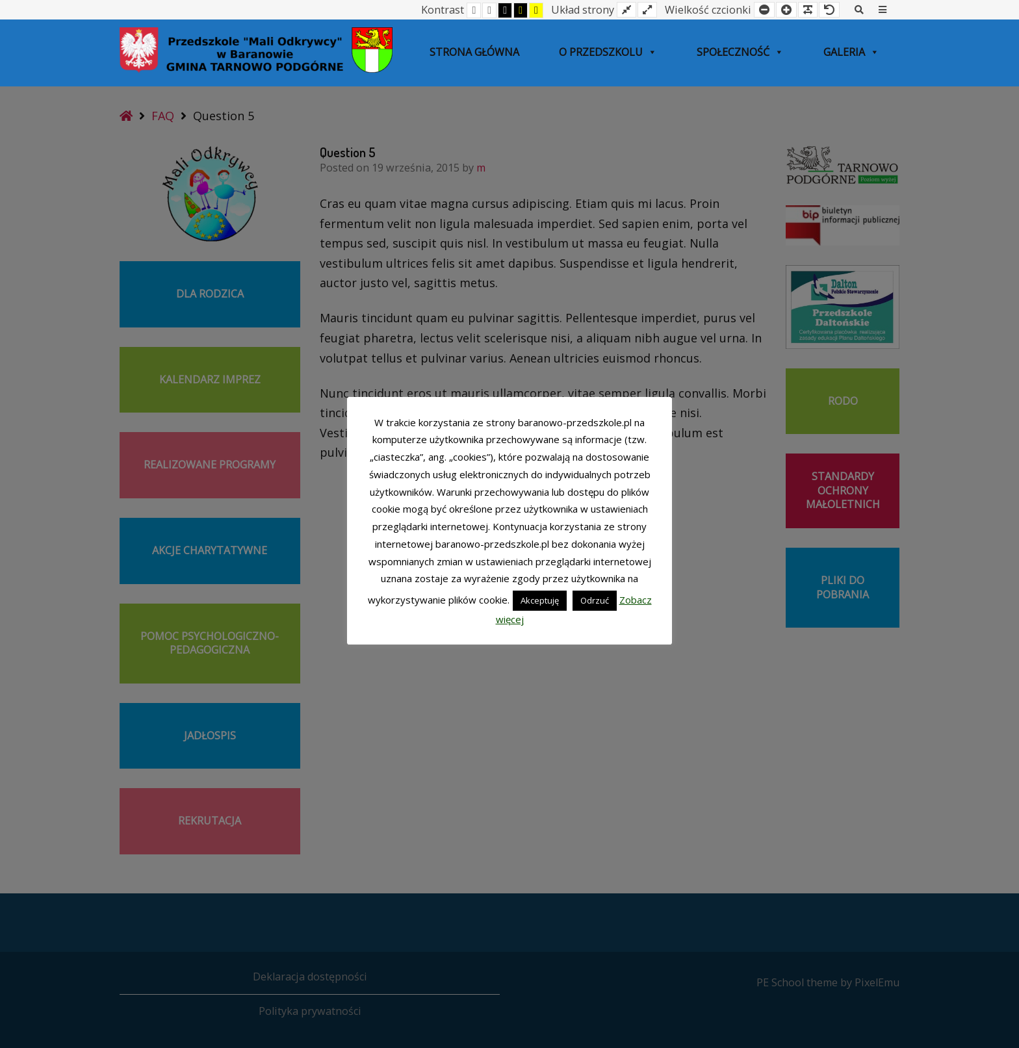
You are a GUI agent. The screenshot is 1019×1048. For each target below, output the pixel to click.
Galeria (851, 52)
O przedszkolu (608, 52)
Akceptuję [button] (540, 600)
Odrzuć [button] (594, 600)
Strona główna (474, 52)
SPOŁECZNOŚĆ (740, 52)
